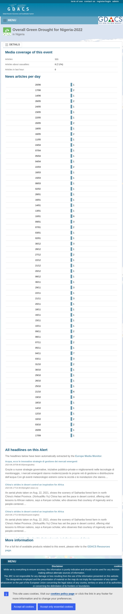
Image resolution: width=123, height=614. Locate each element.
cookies (118, 566)
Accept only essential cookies (56, 606)
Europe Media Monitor (88, 456)
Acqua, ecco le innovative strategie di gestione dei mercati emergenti (41, 461)
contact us (89, 1)
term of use (77, 1)
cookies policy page (62, 593)
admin (115, 1)
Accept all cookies (24, 606)
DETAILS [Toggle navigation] (12, 45)
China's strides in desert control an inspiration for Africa (34, 484)
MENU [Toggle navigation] (9, 20)
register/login (104, 1)
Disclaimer (57, 566)
